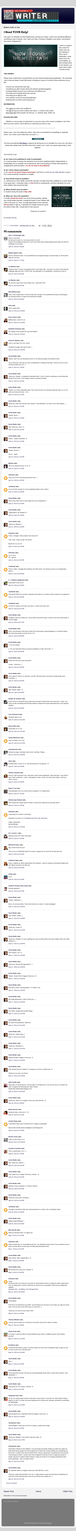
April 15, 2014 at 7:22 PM (16, 793)
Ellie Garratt (12, 1230)
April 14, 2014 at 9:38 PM (16, 636)
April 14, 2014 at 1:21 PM (16, 394)
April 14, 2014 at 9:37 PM (16, 622)
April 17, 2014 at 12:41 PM (16, 1013)
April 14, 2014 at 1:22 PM (16, 418)
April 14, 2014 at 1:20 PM (16, 381)
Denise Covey (13, 1136)
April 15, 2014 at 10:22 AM (16, 719)
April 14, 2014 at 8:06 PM (16, 573)
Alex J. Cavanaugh (14, 235)
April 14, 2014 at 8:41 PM (16, 608)
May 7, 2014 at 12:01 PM (16, 1249)
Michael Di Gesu (13, 845)
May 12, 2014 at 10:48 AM (16, 1292)
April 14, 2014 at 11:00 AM (16, 311)
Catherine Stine (13, 860)
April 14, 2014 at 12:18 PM (16, 350)
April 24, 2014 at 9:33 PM (16, 1200)
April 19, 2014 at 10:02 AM (16, 1091)
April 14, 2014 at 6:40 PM (16, 560)
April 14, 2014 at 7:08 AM (16, 246)
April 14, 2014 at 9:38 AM (16, 299)
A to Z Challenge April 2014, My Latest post (33, 818)
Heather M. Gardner (14, 698)
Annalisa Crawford (14, 1148)
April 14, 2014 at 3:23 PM (16, 503)
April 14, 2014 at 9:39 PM (16, 667)
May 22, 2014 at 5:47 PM (16, 1479)
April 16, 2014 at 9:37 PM (16, 891)
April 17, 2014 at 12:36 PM (16, 906)
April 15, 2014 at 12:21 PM (16, 743)
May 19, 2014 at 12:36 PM (16, 1416)
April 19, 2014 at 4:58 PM (16, 1103)
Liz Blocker (12, 266)
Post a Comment (11, 1483)
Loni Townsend (13, 714)
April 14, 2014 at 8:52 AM (16, 274)
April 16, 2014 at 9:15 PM (16, 879)
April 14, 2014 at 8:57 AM (16, 285)
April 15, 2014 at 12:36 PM (16, 754)
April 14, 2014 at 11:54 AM (16, 334)
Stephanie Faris (13, 1395)
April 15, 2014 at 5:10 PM (16, 766)
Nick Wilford (12, 292)
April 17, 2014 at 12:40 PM (16, 978)
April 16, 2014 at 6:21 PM (16, 854)
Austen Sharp (13, 1121)
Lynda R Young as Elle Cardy (18, 886)
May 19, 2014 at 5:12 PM (16, 1428)
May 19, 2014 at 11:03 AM (16, 1405)
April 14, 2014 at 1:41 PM (16, 468)
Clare (10, 761)
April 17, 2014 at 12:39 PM (16, 943)
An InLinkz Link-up (10, 218)
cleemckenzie (12, 749)
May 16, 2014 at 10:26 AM (16, 1352)
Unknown (11, 475)
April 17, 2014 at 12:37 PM (16, 930)
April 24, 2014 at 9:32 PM (16, 1165)
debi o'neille (12, 1082)
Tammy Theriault (14, 772)
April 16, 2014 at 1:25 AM (16, 805)
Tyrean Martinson (14, 737)
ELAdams (11, 1345)
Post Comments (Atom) (19, 1495)
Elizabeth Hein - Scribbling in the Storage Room (23, 1289)
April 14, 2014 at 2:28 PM (16, 480)
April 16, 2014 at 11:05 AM (16, 827)
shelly (10, 874)
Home (38, 1491)
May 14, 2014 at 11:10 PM (16, 1338)
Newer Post (9, 1491)
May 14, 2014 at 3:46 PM (16, 1325)
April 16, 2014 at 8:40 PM (16, 867)
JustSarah (11, 486)
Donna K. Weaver (14, 340)
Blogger (49, 1523)
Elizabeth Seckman (14, 329)
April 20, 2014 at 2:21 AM (16, 1115)
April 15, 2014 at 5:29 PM (16, 782)
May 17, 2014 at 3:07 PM (16, 1389)
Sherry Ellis (12, 726)
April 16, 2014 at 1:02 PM (16, 838)
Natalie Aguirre (13, 253)
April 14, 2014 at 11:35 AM (16, 322)
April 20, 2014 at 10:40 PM (16, 1142)
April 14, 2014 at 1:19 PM (16, 367)
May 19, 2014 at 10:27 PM (16, 1440)
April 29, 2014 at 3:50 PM (16, 1212)
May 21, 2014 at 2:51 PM (16, 1461)
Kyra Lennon (12, 317)
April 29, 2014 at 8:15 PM (16, 1223)
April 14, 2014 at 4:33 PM (16, 546)
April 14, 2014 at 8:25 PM (16, 585)
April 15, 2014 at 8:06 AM (16, 708)
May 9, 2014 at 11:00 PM (16, 1260)
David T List (12, 788)
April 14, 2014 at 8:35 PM (16, 597)
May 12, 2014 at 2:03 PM (16, 1313)
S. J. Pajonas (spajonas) (16, 580)
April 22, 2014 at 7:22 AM (16, 1154)
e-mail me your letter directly (54, 172)
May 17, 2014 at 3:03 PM (16, 1364)
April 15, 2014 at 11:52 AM (16, 731)
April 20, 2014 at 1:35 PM (16, 1130)
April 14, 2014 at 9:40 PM (16, 681)
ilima (10, 305)
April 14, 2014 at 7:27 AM (16, 260)
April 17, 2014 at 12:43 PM (16, 1076)
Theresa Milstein (13, 1319)
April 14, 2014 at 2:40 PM (16, 492)
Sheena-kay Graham (15, 800)
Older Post (67, 1491)
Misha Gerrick (13, 1109)
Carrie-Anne (12, 1331)
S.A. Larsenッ (13, 833)
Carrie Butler (12, 356)
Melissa (11, 463)
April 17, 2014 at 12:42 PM (16, 1060)
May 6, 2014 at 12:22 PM (16, 1235)
